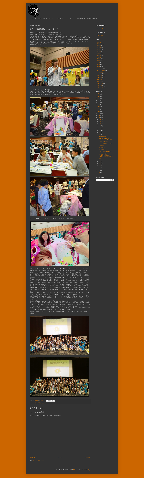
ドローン (99, 73)
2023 (99, 100)
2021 (99, 104)
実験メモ (99, 81)
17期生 (99, 55)
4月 (100, 161)
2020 (99, 107)
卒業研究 (99, 85)
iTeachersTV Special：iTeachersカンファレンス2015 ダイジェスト (105, 140)
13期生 (99, 47)
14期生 (99, 49)
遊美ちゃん (100, 87)
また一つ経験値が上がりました (106, 143)
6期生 (98, 60)
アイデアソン (102, 147)
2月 (100, 165)
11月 (100, 121)
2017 (99, 113)
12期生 (99, 45)
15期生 (99, 51)
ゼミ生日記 (100, 72)
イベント (99, 68)
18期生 (99, 57)
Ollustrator (75, 469)
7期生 (98, 62)
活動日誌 (39, 403)
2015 (99, 117)
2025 (99, 96)
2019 (99, 109)
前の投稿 (88, 457)
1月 (100, 168)
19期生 (99, 59)
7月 (100, 130)
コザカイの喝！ (101, 70)
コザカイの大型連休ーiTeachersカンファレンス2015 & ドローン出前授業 (106, 155)
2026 (99, 94)
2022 (99, 102)
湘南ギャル (44, 403)
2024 (99, 98)
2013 (99, 172)
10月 (100, 123)
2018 (99, 111)
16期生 (99, 53)
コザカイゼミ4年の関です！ (105, 151)
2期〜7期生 (100, 35)
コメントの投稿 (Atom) (38, 460)
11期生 (99, 44)
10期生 (99, 42)
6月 (100, 132)
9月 (100, 126)
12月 (100, 119)
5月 (100, 134)
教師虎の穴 (100, 79)
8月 (100, 128)
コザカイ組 (100, 28)
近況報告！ (101, 145)
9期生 (35, 403)
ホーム (60, 457)
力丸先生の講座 (102, 136)
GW (100, 158)
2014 (99, 170)
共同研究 (99, 77)
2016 (99, 115)
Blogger (89, 469)
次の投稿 (32, 457)
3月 (100, 163)
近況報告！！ (102, 149)
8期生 (98, 64)
